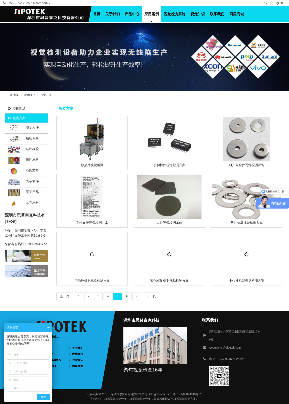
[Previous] (64, 296)
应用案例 (151, 14)
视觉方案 (46, 94)
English (278, 3)
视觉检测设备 (118, 398)
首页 (96, 14)
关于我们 (112, 14)
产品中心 (132, 14)
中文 (265, 3)
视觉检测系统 (174, 14)
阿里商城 (236, 14)
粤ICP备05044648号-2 (187, 394)
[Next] (151, 296)
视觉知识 (197, 14)
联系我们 (217, 14)
